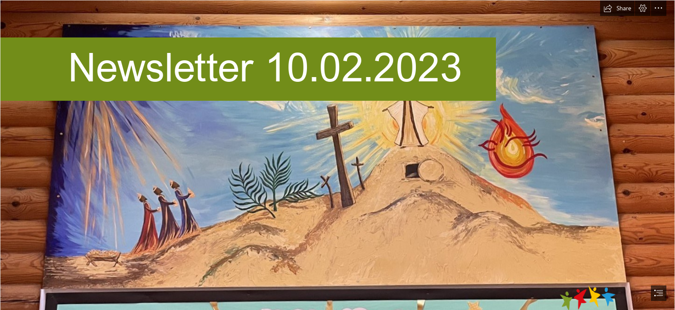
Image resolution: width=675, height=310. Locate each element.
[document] (337, 155)
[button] (617, 8)
